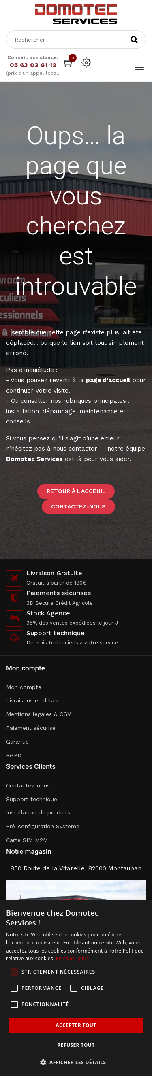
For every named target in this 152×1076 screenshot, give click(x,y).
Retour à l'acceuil (76, 491)
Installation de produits (38, 812)
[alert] (76, 988)
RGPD (13, 755)
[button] (76, 1062)
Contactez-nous (78, 506)
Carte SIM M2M (27, 840)
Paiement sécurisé (31, 728)
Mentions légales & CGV (38, 714)
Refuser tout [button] (76, 1045)
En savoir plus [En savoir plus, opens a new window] (72, 958)
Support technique (31, 799)
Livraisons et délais (32, 700)
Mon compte (23, 687)
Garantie (17, 741)
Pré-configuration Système (42, 826)
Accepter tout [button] (76, 1025)
